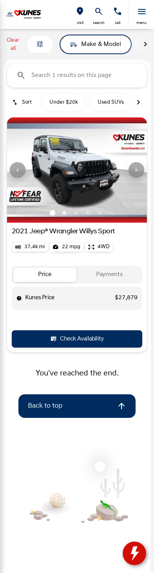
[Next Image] (145, 44)
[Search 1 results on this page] (77, 75)
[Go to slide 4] (87, 213)
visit (80, 23)
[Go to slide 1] (52, 213)
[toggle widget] (134, 553)
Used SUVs (111, 102)
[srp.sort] (22, 102)
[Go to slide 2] (64, 213)
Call (117, 23)
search (99, 23)
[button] (80, 15)
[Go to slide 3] (76, 213)
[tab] (44, 274)
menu (141, 23)
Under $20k (63, 102)
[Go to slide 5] (99, 213)
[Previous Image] (17, 170)
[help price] (19, 298)
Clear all (13, 44)
